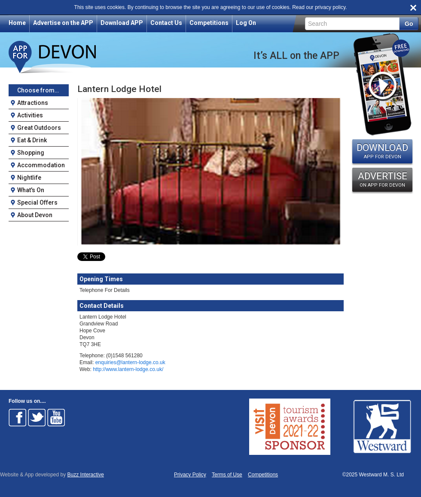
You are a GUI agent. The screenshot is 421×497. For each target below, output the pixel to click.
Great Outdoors (39, 127)
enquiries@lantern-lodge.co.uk (130, 362)
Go (409, 23)
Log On (246, 22)
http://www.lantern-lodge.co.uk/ (128, 369)
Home (17, 22)
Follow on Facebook (18, 417)
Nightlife (29, 177)
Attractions (32, 102)
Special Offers (37, 202)
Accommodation (41, 165)
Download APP (122, 22)
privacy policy (330, 7)
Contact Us (166, 22)
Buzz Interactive (85, 475)
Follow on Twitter (37, 417)
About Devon (34, 215)
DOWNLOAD (382, 151)
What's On (30, 190)
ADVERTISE (382, 179)
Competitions (209, 22)
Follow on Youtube (56, 417)
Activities (30, 115)
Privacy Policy (190, 475)
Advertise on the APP (63, 22)
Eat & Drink (32, 140)
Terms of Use (227, 475)
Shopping (30, 152)
